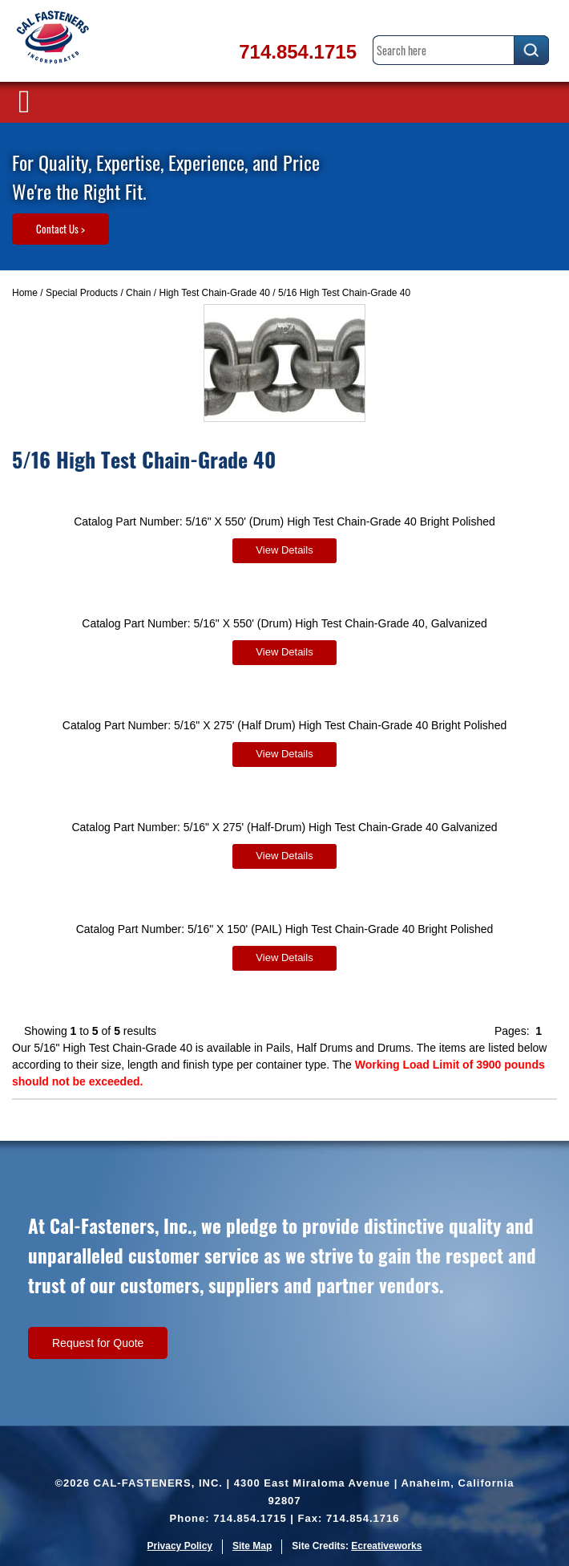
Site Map (252, 1546)
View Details (284, 550)
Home (25, 292)
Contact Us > (60, 229)
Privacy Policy (179, 1546)
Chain (138, 292)
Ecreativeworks (386, 1546)
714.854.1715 (298, 52)
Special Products (82, 292)
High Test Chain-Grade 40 (214, 292)
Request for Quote (97, 1343)
